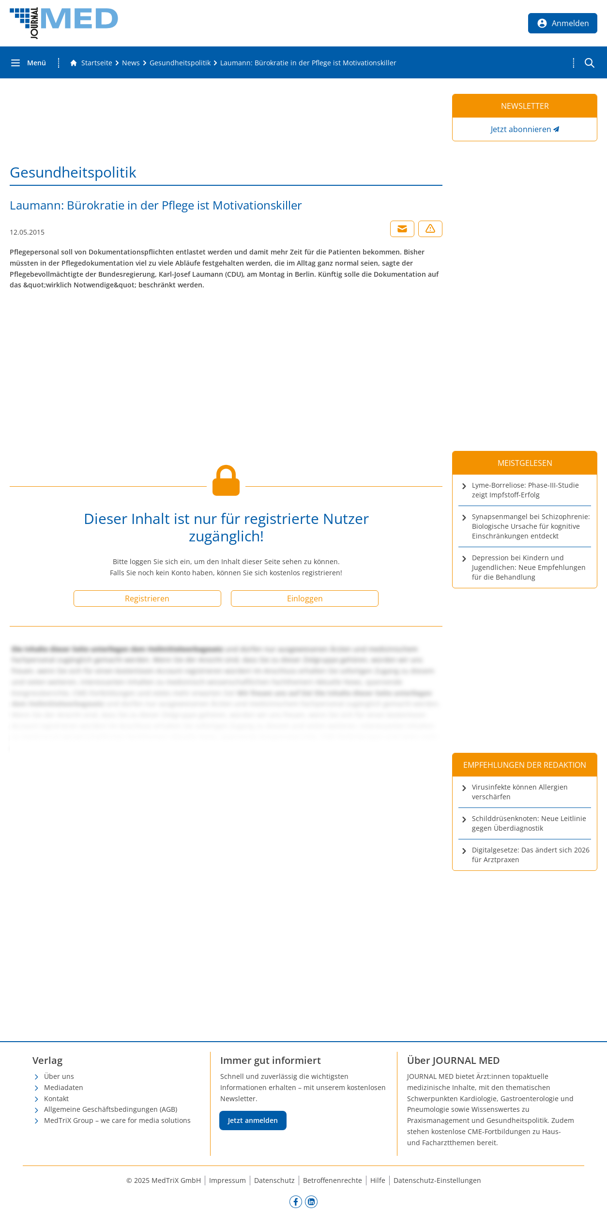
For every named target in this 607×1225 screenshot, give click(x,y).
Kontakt (56, 1098)
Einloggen (305, 598)
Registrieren (147, 598)
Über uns (59, 1076)
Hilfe (377, 1180)
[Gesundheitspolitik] (180, 63)
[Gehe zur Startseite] (91, 63)
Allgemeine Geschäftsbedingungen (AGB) (110, 1109)
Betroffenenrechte (332, 1180)
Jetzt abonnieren (521, 129)
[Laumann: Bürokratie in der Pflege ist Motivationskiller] (308, 63)
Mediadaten (63, 1087)
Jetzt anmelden (253, 1120)
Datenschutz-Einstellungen (437, 1180)
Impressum (227, 1180)
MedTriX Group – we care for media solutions (117, 1120)
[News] (131, 63)
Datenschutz (274, 1180)
